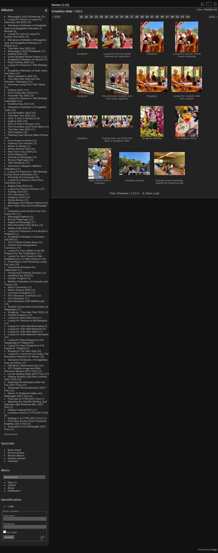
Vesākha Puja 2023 (18, 103)
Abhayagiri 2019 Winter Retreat (25, 202)
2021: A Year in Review (20, 123)
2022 (212, 16)
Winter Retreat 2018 (19, 290)
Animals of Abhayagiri (20, 157)
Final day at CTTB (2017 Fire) (24, 398)
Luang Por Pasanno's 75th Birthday (27, 65)
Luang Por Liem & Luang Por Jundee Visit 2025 (22, 35)
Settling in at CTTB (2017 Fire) (25, 418)
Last (156, 193)
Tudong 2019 (15, 191)
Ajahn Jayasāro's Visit (20, 76)
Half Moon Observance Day (23, 365)
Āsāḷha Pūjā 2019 (18, 185)
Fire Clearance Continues (22, 295)
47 (167, 16)
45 (157, 16)
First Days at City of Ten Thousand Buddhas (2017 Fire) (25, 422)
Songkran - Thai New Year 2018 (25, 312)
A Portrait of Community (21, 177)
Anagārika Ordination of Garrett (25, 59)
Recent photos (16, 452)
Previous (123, 193)
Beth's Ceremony (17, 287)
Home (56, 5)
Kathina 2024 (15, 53)
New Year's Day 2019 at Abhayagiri (27, 205)
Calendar (13, 461)
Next (149, 193)
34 (116, 16)
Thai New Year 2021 (19, 129)
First (112, 193)
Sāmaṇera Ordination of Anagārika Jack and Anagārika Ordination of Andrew (25, 42)
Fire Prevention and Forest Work (26, 126)
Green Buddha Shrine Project (24, 56)
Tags (10, 482)
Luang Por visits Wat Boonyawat (26, 326)
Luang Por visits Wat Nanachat (25, 328)
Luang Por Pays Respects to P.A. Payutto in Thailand (24, 347)
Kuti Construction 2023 (20, 92)
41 (152, 16)
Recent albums (16, 455)
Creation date (62, 11)
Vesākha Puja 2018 (18, 275)
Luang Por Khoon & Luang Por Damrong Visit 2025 (23, 20)
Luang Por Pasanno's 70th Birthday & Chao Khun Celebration (25, 173)
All (187, 16)
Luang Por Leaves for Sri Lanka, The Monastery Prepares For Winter (26, 355)
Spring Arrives (15, 200)
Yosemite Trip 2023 (18, 95)
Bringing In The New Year (22, 351)
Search (12, 485)
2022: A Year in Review (20, 118)
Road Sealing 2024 (18, 62)
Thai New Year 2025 (19, 48)
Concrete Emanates (19, 292)
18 (86, 16)
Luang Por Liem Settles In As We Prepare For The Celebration (24, 252)
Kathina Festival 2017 (20, 409)
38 (136, 16)
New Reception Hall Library (23, 225)
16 (81, 16)
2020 (57, 16)
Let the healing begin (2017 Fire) (26, 373)
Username (9, 515)
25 (101, 16)
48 (172, 16)
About (11, 487)
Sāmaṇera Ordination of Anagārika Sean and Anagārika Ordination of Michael (25, 28)
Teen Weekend (16, 162)
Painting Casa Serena (20, 143)
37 (131, 16)
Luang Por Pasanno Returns (23, 188)
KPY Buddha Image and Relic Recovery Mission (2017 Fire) (22, 369)
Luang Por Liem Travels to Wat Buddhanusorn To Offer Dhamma (23, 257)
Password (8, 523)
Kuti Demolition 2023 (19, 112)
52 (177, 16)
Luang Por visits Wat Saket (23, 331)
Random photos (17, 458)
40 (146, 16)
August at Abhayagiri (19, 222)
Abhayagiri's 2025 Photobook (24, 16)
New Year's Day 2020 (20, 151)
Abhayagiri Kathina (18, 216)
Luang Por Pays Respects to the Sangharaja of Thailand (24, 341)
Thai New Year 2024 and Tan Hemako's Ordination (22, 80)
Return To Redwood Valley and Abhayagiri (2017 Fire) (23, 394)
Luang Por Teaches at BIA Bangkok (27, 320)
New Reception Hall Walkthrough (26, 301)
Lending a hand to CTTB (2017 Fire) (28, 412)
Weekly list (210, 9)
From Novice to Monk (20, 140)
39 (142, 16)
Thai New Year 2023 (19, 115)
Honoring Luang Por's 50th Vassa (26, 84)
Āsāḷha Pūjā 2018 (18, 228)
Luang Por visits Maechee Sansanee (28, 334)
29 (111, 16)
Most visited (14, 449)
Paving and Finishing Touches (24, 272)
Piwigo (214, 549)
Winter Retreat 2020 (19, 148)
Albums (7, 10)
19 (91, 16)
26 (106, 16)
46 (162, 16)
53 (182, 16)
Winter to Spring (17, 146)
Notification (14, 490)
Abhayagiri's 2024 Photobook (24, 51)
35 (121, 16)
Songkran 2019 (16, 197)
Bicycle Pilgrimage (18, 159)
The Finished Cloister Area (22, 242)
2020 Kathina (15, 132)
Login (11, 506)
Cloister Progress (17, 278)
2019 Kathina (15, 154)
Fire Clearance (16, 194)
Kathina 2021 (15, 121)
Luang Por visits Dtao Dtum (23, 317)
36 (126, 16)
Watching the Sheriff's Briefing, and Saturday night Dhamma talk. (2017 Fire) (25, 404)
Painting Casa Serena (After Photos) (28, 135)
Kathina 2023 (15, 90)
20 (96, 16)
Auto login (10, 532)
